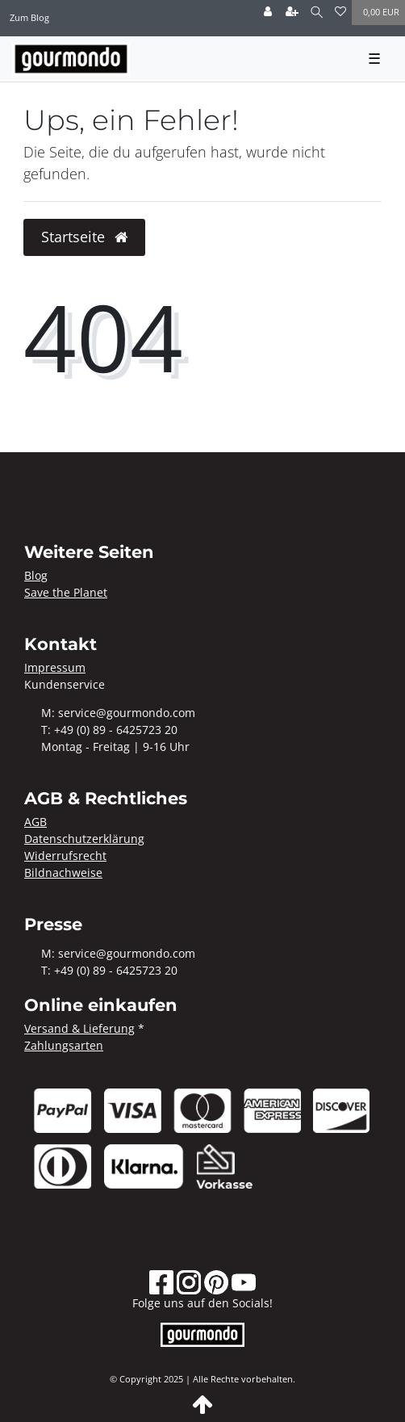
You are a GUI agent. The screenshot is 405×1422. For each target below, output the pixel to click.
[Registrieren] (292, 12)
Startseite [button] (84, 236)
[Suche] (316, 12)
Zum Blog (29, 17)
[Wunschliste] (340, 12)
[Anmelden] (268, 12)
